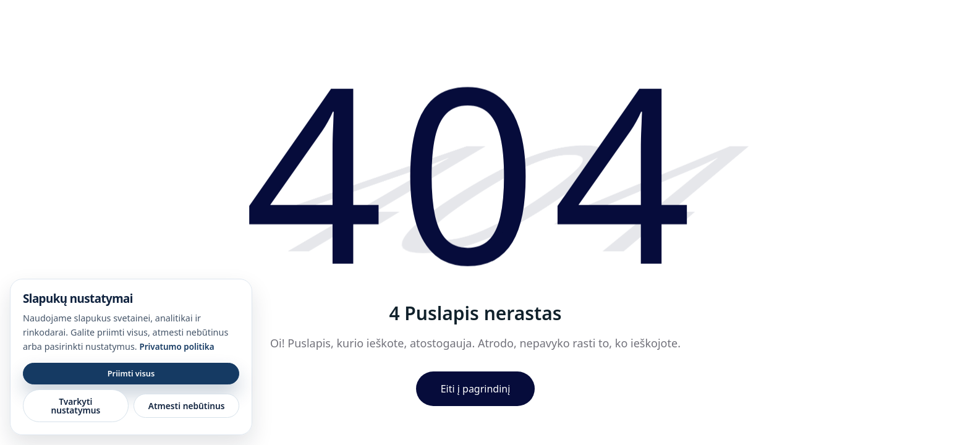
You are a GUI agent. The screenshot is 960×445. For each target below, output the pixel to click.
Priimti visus (131, 373)
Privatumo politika (176, 346)
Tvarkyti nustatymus (75, 406)
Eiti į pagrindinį (476, 389)
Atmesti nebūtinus (186, 406)
